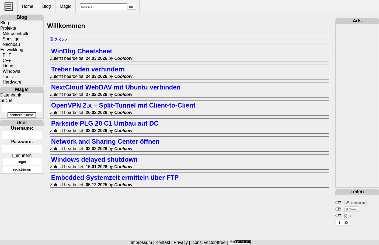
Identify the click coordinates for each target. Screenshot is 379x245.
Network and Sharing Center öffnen (105, 141)
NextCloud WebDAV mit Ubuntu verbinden (115, 87)
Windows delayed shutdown (94, 159)
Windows (10, 71)
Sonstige (9, 39)
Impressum (141, 242)
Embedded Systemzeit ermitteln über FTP (115, 177)
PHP (6, 55)
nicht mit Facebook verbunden (338, 202)
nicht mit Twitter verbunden (338, 209)
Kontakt (162, 242)
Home (27, 6)
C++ (5, 60)
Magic (65, 6)
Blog (46, 6)
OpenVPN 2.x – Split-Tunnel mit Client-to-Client (123, 105)
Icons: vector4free (208, 242)
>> (64, 39)
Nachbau (10, 44)
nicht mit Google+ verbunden (338, 215)
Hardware (10, 82)
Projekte (8, 28)
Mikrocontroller (15, 33)
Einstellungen (346, 222)
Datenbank (10, 95)
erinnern (24, 155)
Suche (6, 100)
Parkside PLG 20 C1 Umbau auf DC (105, 123)
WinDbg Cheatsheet (81, 51)
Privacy (181, 242)
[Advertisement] (357, 105)
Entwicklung (11, 49)
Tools (6, 76)
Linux (6, 66)
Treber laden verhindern (88, 69)
